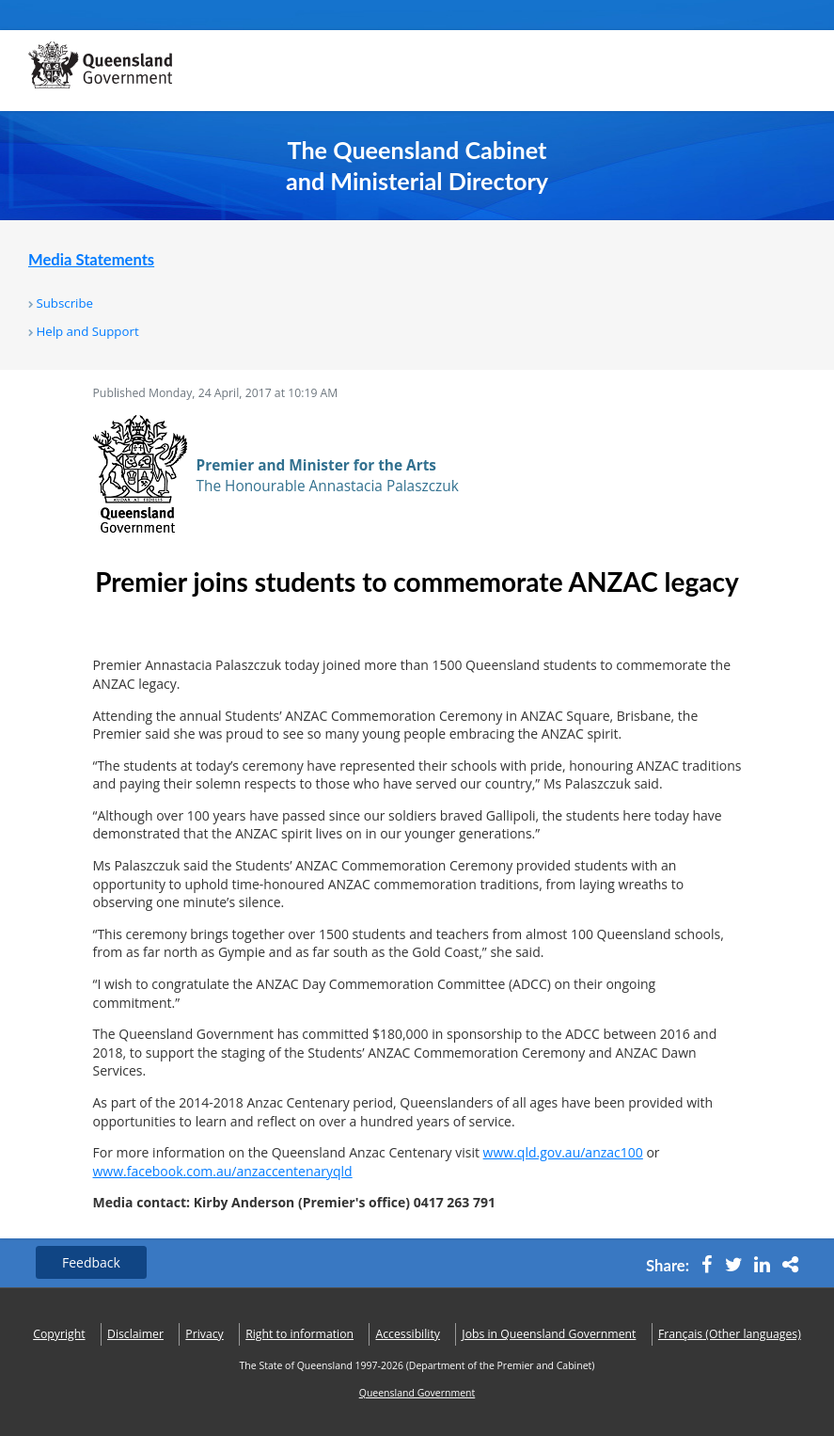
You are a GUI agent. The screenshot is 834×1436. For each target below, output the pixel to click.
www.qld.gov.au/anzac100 (563, 1152)
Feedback (91, 1262)
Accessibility (408, 1334)
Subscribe (64, 303)
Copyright (59, 1334)
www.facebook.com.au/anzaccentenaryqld (223, 1171)
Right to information (299, 1334)
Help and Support (87, 331)
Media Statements (91, 259)
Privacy (204, 1334)
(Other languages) (729, 1334)
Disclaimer (135, 1334)
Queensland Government (417, 1392)
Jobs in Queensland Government (549, 1334)
